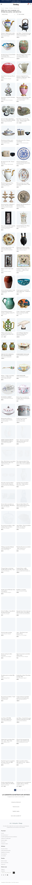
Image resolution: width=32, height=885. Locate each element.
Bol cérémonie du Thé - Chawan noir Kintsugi (23, 141)
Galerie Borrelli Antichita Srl (21, 699)
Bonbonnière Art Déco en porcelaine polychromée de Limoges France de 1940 (6, 419)
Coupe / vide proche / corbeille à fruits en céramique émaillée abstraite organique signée (23, 312)
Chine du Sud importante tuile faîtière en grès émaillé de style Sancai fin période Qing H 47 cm (23, 740)
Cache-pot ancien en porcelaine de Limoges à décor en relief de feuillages (24, 783)
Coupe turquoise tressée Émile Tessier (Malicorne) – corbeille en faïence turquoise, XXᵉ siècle (23, 291)
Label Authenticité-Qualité (5, 850)
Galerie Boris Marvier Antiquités (7, 100)
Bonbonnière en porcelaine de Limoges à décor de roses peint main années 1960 (23, 398)
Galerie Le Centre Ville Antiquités (7, 164)
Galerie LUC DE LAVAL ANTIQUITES (7, 485)
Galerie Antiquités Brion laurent (22, 57)
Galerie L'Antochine (20, 164)
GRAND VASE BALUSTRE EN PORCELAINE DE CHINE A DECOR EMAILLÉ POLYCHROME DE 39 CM (8, 440)
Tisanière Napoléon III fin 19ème (23, 225)
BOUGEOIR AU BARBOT (6, 397)
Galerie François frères (21, 335)
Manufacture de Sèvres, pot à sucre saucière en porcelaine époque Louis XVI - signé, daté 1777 (8, 141)
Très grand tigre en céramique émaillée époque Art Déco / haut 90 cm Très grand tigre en (7, 569)
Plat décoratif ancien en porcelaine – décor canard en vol (24, 548)
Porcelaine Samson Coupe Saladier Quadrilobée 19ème (8, 55)
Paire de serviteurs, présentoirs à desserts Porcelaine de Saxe (7, 205)
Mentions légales (4, 840)
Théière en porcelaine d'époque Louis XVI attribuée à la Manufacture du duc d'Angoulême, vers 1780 (8, 548)
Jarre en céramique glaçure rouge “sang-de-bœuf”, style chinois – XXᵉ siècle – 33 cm (8, 291)
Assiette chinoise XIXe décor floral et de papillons (8, 590)
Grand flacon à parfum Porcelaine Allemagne (8, 98)
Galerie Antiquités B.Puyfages (22, 591)
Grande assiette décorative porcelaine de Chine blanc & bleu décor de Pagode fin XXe (23, 162)
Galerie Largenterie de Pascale (6, 121)
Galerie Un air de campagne (21, 635)
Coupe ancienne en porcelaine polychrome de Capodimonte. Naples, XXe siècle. (23, 697)
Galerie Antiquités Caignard (6, 271)
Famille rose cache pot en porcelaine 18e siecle (22, 419)
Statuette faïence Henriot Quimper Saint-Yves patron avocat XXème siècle (24, 612)
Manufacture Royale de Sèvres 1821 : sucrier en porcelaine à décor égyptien (24, 98)
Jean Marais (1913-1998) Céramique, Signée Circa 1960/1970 (6, 719)
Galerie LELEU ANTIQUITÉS (6, 442)
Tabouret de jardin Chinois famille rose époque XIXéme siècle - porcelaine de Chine (23, 55)
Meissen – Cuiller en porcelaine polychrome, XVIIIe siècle (7, 376)
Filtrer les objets (20, 14)
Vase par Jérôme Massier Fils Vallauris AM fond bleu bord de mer (23, 505)
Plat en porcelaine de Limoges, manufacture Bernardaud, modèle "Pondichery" (23, 184)
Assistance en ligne (4, 843)
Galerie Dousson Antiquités (6, 633)
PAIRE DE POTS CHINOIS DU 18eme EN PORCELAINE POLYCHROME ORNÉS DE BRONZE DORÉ (7, 355)
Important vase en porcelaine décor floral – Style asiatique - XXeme (23, 483)
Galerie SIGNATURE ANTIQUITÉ (22, 355)
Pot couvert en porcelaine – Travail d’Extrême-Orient (8, 697)
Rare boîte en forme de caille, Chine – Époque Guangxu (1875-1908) (23, 119)
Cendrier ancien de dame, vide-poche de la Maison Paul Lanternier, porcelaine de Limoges (8, 248)
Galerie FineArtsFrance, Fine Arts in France (8, 57)
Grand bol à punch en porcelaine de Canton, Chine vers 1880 (8, 762)
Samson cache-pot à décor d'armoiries (6, 655)
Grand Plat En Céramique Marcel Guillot (8, 77)
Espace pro (3, 864)
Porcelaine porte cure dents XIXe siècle (7, 676)
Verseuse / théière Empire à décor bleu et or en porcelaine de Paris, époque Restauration (8, 34)
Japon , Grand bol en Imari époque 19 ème (22, 633)
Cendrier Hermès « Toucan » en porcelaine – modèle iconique (23, 269)
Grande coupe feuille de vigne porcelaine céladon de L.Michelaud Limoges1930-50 (8, 783)
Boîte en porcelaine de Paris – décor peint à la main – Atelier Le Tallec (23, 762)
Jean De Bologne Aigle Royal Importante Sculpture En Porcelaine (22, 333)
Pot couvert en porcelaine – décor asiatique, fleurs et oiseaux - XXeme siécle (8, 526)
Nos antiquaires (4, 854)
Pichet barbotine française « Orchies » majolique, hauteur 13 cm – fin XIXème (7, 312)
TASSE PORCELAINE (21, 375)
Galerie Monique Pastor (21, 421)
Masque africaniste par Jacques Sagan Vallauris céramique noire (23, 248)
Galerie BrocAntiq (20, 271)
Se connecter (3, 855)
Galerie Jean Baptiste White (21, 121)
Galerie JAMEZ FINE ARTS (6, 378)
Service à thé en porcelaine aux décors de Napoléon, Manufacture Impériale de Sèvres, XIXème (8, 505)
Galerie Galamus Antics (5, 742)
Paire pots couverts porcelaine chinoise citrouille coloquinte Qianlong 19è (7, 483)
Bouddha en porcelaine (21, 589)
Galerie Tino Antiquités (21, 485)
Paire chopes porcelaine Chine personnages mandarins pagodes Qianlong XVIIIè (23, 462)
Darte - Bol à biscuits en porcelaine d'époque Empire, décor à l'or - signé (8, 462)
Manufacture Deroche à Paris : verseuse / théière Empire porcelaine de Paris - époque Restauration (7, 184)
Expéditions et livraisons (5, 852)
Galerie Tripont (4, 292)
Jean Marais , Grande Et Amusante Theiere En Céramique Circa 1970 (24, 34)
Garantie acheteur (4, 848)
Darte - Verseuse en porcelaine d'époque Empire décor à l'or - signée (23, 440)
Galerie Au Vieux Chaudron (21, 78)
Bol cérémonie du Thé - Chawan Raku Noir (7, 162)
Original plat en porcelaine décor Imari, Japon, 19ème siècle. (8, 740)
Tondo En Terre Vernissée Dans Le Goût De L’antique (23, 205)
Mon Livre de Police (4, 862)
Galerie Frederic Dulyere (21, 207)
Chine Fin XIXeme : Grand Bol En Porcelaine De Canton (8, 612)
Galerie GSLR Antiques (21, 100)
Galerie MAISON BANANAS (6, 720)
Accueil (2, 833)
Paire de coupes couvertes (6, 632)
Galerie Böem (19, 185)
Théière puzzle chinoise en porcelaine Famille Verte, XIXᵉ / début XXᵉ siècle (7, 333)
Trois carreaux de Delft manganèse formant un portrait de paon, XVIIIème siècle (8, 226)
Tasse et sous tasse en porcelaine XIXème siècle (23, 655)
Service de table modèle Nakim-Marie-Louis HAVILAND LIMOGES (8, 119)
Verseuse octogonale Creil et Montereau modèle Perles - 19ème (23, 77)
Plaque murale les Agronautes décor (7, 269)
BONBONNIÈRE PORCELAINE (23, 354)
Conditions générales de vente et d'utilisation (9, 836)
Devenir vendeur (4, 860)
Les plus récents (5, 14)
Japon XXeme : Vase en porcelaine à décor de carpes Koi (24, 526)
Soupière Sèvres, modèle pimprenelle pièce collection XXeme (22, 569)
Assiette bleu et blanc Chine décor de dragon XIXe (24, 676)
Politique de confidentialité (5, 838)
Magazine (3, 869)
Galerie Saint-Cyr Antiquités (6, 78)
